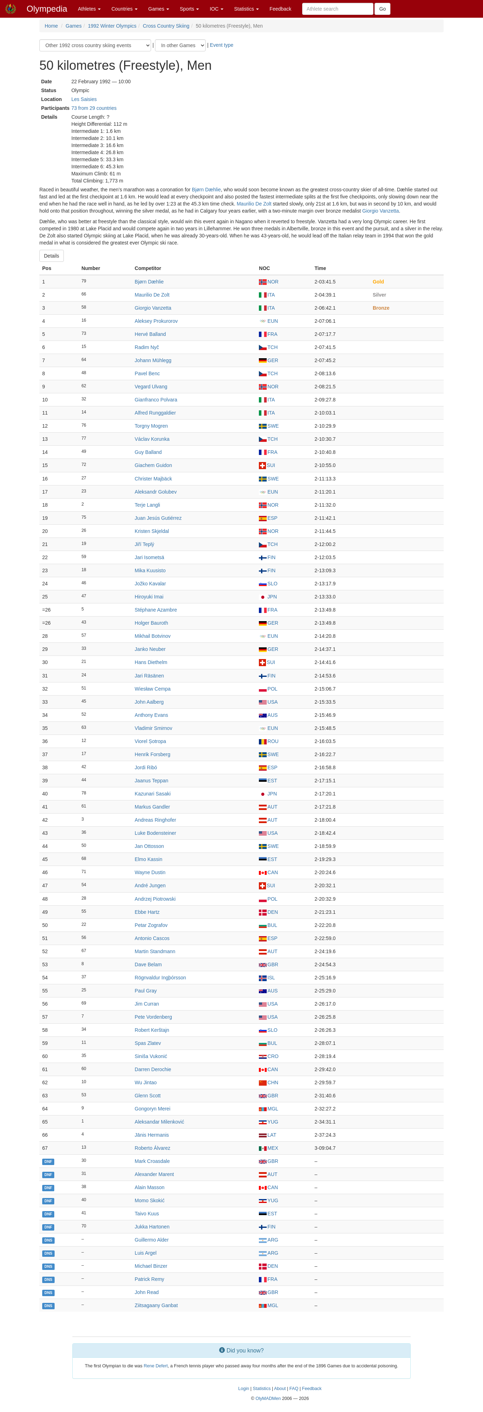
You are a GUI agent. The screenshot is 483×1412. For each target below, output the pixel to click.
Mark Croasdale (152, 1161)
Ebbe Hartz (147, 912)
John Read (147, 1292)
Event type (221, 45)
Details (51, 256)
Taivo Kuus (147, 1213)
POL (268, 689)
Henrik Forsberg (152, 754)
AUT (268, 807)
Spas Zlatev (148, 1043)
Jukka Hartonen (152, 1227)
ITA (267, 295)
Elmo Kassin (148, 859)
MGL (268, 1109)
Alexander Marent (154, 1174)
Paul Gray (146, 991)
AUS (268, 715)
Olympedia (47, 8)
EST (268, 780)
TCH (268, 347)
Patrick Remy (149, 1279)
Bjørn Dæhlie (206, 189)
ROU (268, 741)
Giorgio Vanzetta (380, 211)
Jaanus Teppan (151, 780)
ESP (268, 518)
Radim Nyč (147, 347)
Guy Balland (148, 452)
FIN (267, 557)
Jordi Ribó (146, 767)
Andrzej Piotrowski (155, 899)
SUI (267, 465)
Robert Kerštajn (152, 1030)
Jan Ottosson (149, 846)
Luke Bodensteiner (155, 833)
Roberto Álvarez (152, 1148)
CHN (268, 1082)
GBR (268, 964)
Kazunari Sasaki (153, 794)
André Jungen (150, 885)
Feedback (280, 9)
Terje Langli (147, 505)
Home (51, 26)
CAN (268, 872)
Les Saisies (84, 99)
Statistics (246, 9)
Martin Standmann (155, 951)
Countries (124, 9)
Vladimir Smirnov (153, 728)
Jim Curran (147, 1004)
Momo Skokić (150, 1200)
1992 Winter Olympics (112, 26)
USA (268, 702)
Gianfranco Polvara (156, 400)
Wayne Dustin (150, 872)
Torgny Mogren (151, 426)
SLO (268, 583)
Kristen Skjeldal (152, 531)
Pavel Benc (147, 373)
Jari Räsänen (149, 676)
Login (243, 1388)
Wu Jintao (146, 1082)
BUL (268, 925)
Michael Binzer (151, 1266)
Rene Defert (156, 1365)
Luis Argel (145, 1253)
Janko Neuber (150, 649)
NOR (268, 282)
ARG (268, 1240)
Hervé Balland (150, 334)
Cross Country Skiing (166, 26)
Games (158, 9)
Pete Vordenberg (153, 1017)
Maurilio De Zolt (254, 204)
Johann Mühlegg (153, 360)
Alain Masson (150, 1187)
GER (268, 360)
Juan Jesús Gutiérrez (158, 518)
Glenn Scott (148, 1095)
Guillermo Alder (152, 1240)
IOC (216, 9)
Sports (189, 9)
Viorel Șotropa (150, 741)
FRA (268, 334)
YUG (268, 1122)
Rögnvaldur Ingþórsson (160, 977)
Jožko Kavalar (150, 583)
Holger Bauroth (151, 623)
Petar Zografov (151, 925)
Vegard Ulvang (151, 386)
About (280, 1388)
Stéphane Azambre (156, 610)
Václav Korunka (152, 439)
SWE (269, 426)
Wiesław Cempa (153, 689)
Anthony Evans (151, 715)
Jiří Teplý (144, 544)
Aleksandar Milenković (159, 1122)
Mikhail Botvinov (153, 636)
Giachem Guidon (153, 465)
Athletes (89, 9)
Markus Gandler (152, 807)
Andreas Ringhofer (155, 820)
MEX (268, 1148)
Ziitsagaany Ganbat (156, 1305)
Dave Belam (148, 964)
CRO (268, 1056)
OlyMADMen (268, 1398)
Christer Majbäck (153, 479)
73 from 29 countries (94, 108)
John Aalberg (149, 702)
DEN (268, 912)
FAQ (293, 1388)
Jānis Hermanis (152, 1135)
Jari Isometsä (149, 557)
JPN (268, 597)
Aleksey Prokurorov (156, 321)
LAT (267, 1135)
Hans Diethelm (151, 662)
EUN (268, 321)
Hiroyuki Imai (149, 597)
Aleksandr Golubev (156, 492)
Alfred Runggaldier (155, 413)
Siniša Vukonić (151, 1056)
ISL (267, 977)
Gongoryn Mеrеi (152, 1109)
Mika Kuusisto (150, 570)
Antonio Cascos (152, 938)
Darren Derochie (153, 1069)
